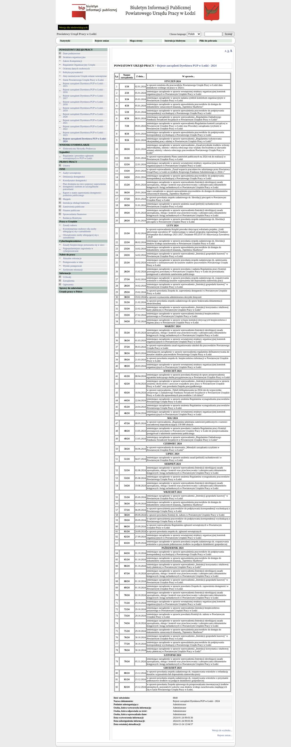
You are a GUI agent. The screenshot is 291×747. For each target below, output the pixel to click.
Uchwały (67, 277)
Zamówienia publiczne (73, 206)
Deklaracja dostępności (74, 176)
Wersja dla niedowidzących (73, 27)
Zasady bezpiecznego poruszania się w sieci (83, 245)
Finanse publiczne (71, 210)
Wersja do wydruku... (222, 730)
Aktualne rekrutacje (72, 258)
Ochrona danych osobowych (76, 68)
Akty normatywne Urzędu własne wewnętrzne (85, 76)
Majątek (67, 199)
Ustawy (66, 165)
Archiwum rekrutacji (73, 269)
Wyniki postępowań (72, 266)
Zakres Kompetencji (72, 61)
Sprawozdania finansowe (74, 214)
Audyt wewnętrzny (72, 173)
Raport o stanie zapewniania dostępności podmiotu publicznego (82, 194)
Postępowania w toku (73, 262)
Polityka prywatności (73, 72)
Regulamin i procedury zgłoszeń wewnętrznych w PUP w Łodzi (78, 157)
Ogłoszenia (68, 284)
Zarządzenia (68, 280)
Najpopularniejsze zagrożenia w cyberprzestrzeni (78, 249)
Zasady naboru (70, 225)
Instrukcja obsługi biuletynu (76, 203)
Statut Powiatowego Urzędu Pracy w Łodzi (83, 80)
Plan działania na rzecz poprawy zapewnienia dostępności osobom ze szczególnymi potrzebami (84, 186)
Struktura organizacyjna (74, 57)
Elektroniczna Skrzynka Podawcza (79, 148)
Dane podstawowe (71, 53)
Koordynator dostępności (75, 180)
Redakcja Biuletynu (72, 218)
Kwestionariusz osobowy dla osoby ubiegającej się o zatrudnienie (79, 230)
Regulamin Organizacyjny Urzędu (79, 64)
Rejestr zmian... (224, 735)
